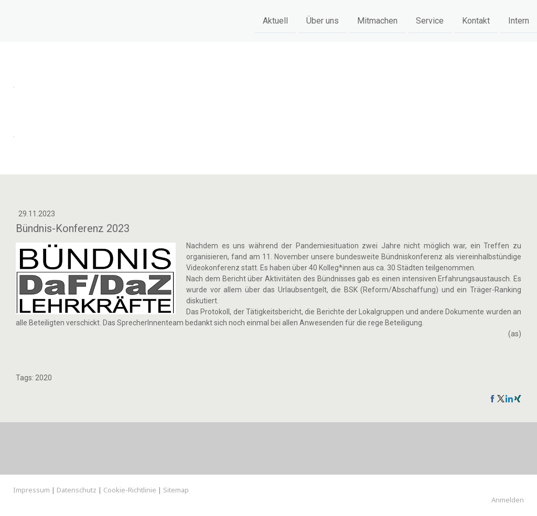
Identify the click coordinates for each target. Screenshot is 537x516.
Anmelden (507, 499)
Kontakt (476, 20)
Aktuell (275, 20)
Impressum (31, 490)
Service (430, 20)
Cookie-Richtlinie (129, 490)
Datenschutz (76, 490)
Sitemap (176, 490)
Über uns (322, 20)
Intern (518, 20)
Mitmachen (377, 20)
